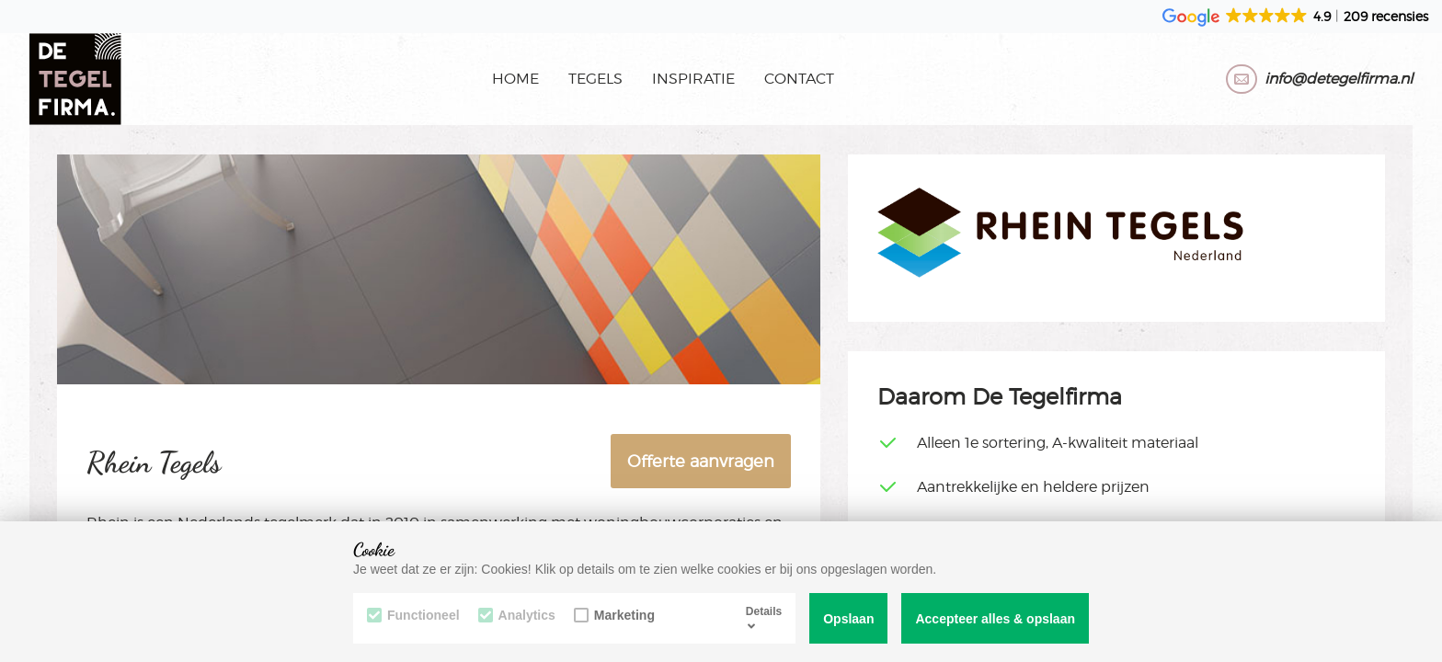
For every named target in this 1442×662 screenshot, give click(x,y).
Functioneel (413, 615)
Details (764, 618)
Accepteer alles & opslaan (995, 618)
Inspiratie (693, 78)
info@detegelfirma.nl (1339, 78)
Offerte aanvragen (700, 461)
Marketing (614, 615)
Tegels (595, 78)
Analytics (516, 615)
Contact (799, 78)
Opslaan (848, 618)
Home (515, 78)
